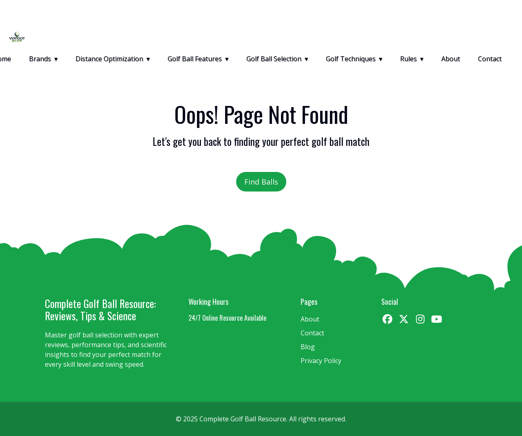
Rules (408, 58)
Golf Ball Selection (273, 58)
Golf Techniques (351, 58)
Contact (490, 58)
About (450, 58)
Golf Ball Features (195, 58)
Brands (40, 58)
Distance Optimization (109, 58)
